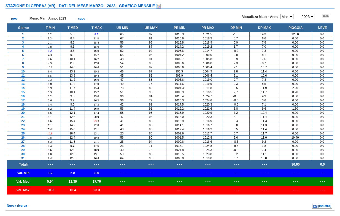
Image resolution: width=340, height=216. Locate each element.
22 (23, 121)
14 (23, 88)
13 (23, 83)
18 (23, 104)
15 (23, 92)
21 (23, 116)
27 (23, 141)
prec (14, 18)
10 (23, 71)
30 (23, 154)
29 (23, 150)
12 (23, 79)
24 (23, 129)
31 (23, 158)
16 (23, 96)
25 (23, 133)
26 (23, 137)
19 (23, 108)
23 (23, 125)
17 (23, 100)
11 (23, 75)
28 (23, 145)
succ (81, 18)
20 (23, 112)
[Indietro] (324, 205)
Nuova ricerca (17, 205)
